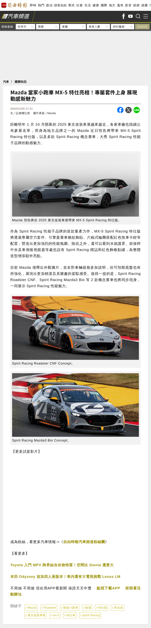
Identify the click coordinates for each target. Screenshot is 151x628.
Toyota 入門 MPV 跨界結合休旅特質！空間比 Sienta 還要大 (62, 565)
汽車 (6, 81)
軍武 (71, 5)
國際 (104, 5)
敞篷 (88, 607)
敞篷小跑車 (70, 607)
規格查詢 (7, 26)
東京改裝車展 (37, 615)
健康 (96, 5)
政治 (49, 5)
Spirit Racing (91, 615)
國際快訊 (21, 81)
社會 (79, 5)
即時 (33, 5)
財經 (136, 5)
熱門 (41, 5)
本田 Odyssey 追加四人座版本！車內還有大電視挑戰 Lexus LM (65, 577)
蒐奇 (120, 5)
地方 (112, 5)
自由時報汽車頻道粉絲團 (84, 542)
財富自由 (60, 5)
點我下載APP (108, 588)
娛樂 (144, 5)
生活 (87, 5)
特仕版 (102, 607)
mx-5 (55, 615)
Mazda (32, 607)
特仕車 (70, 615)
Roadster (50, 607)
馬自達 (118, 607)
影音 (128, 5)
